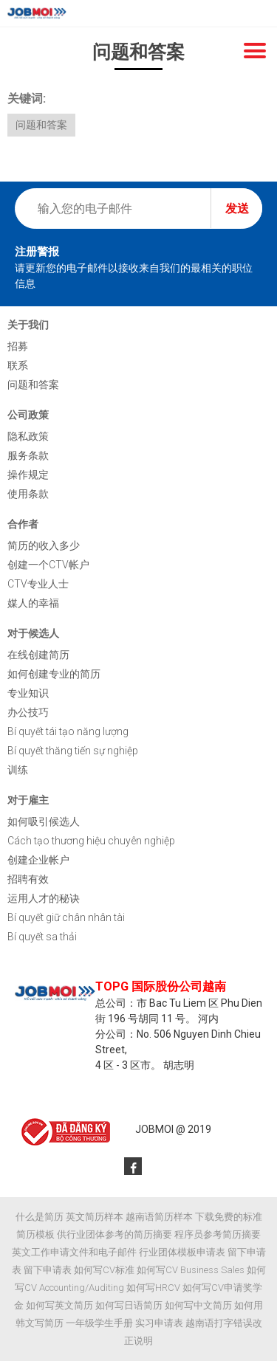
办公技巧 (28, 712)
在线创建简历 (38, 655)
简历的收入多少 (43, 545)
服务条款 (28, 455)
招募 (17, 346)
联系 (17, 365)
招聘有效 (28, 879)
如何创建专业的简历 (53, 674)
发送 (237, 208)
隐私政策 (28, 436)
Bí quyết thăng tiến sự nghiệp (72, 751)
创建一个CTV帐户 (48, 565)
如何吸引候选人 (43, 821)
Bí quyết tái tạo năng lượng (68, 731)
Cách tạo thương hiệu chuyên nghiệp (91, 841)
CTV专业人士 (38, 584)
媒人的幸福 (33, 603)
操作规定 (28, 474)
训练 (17, 770)
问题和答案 (41, 125)
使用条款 (28, 494)
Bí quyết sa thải (42, 937)
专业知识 (28, 693)
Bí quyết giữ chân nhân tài (66, 917)
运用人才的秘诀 (43, 898)
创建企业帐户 (38, 860)
